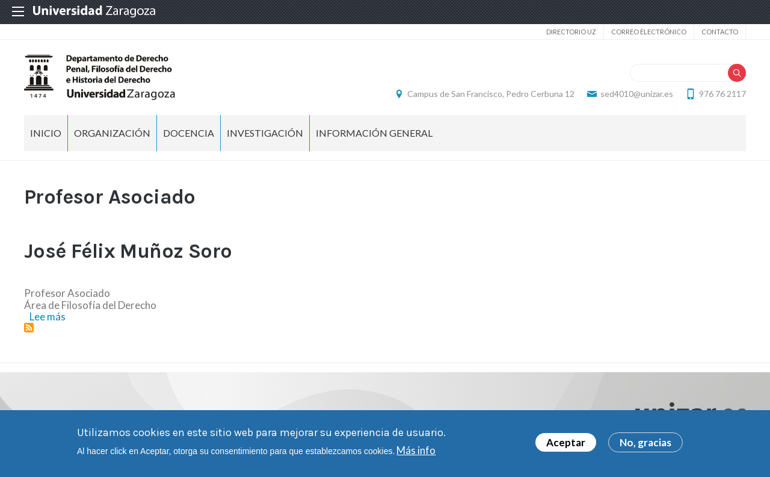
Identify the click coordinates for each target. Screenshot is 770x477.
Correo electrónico (648, 32)
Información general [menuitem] (374, 133)
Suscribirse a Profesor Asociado (29, 327)
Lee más (47, 316)
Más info (416, 450)
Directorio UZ (571, 32)
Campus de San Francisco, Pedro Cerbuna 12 (490, 94)
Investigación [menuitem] (265, 133)
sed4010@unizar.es (636, 94)
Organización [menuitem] (112, 133)
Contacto (719, 32)
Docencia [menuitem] (188, 133)
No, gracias (645, 442)
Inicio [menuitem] (45, 133)
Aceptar (565, 442)
